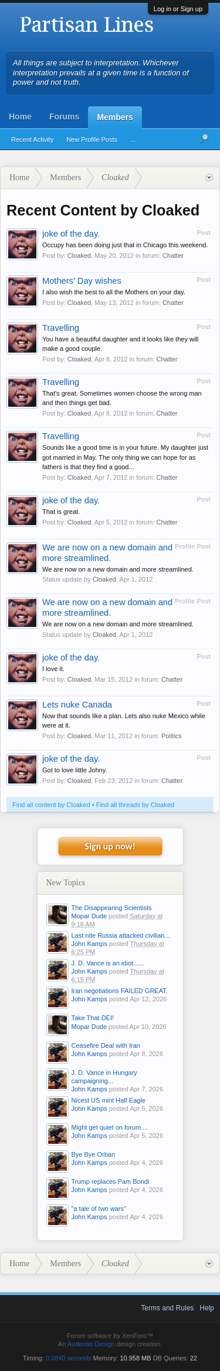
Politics (171, 735)
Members (115, 117)
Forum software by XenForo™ (110, 1335)
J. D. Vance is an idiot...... (108, 963)
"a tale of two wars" (99, 1208)
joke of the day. (71, 233)
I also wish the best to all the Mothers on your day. (113, 292)
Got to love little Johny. (74, 770)
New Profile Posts (91, 139)
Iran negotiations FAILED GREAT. (120, 990)
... (133, 139)
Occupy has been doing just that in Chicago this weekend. (125, 244)
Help (206, 1308)
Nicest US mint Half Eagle (109, 1100)
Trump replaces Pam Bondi (111, 1181)
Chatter (173, 255)
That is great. (61, 511)
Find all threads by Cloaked (135, 804)
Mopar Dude (89, 915)
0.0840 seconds (69, 1358)
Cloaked (79, 255)
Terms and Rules (167, 1308)
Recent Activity (32, 139)
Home (20, 116)
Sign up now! (109, 846)
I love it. (53, 668)
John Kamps (89, 943)
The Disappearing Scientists (112, 907)
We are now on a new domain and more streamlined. (118, 569)
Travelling (60, 328)
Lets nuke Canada (77, 704)
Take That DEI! (93, 1017)
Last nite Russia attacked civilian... (121, 935)
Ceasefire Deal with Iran (106, 1045)
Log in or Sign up (178, 8)
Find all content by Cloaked (51, 804)
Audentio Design (91, 1343)
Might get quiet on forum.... (110, 1127)
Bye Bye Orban (94, 1154)
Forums (64, 116)
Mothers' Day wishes (81, 281)
